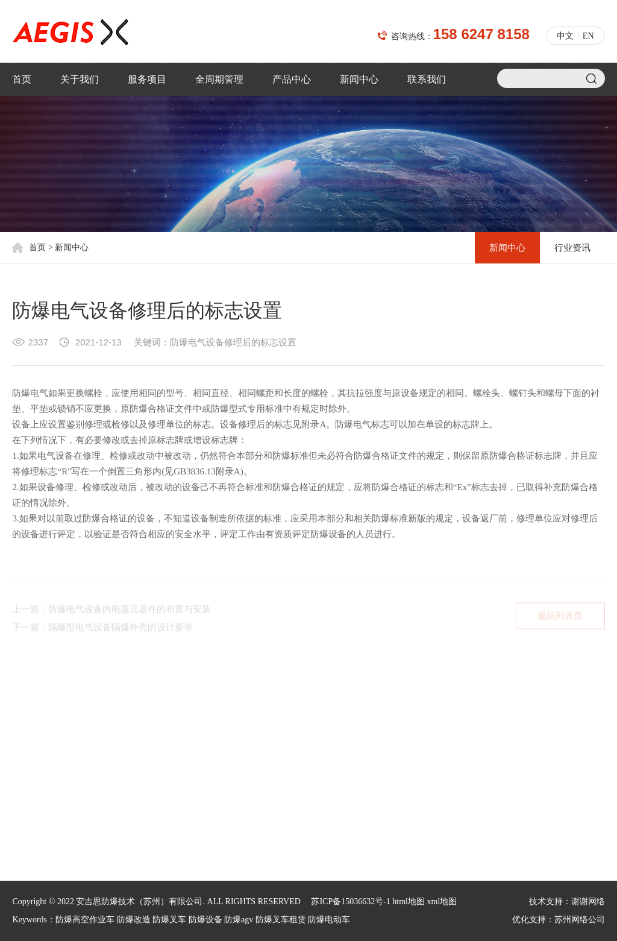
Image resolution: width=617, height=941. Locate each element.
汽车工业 (116, 825)
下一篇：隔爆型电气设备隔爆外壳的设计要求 (102, 630)
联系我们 (426, 79)
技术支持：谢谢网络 (567, 901)
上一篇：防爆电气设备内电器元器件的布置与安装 (111, 612)
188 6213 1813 (382, 761)
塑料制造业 (120, 748)
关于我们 (79, 79)
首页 (21, 79)
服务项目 (147, 79)
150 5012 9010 (382, 720)
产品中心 (291, 79)
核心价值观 (33, 748)
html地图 (408, 901)
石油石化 (116, 767)
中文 (565, 35)
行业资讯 (572, 248)
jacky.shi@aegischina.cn (353, 782)
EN (588, 35)
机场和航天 (120, 729)
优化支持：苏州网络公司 (558, 919)
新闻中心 (359, 79)
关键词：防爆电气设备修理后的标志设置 (215, 342)
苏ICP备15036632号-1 (350, 901)
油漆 (107, 806)
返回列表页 (560, 619)
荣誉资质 (29, 767)
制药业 (112, 787)
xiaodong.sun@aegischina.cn (361, 802)
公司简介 (29, 729)
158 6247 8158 (481, 34)
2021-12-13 (98, 342)
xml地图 (442, 901)
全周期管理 (219, 79)
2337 (38, 342)
